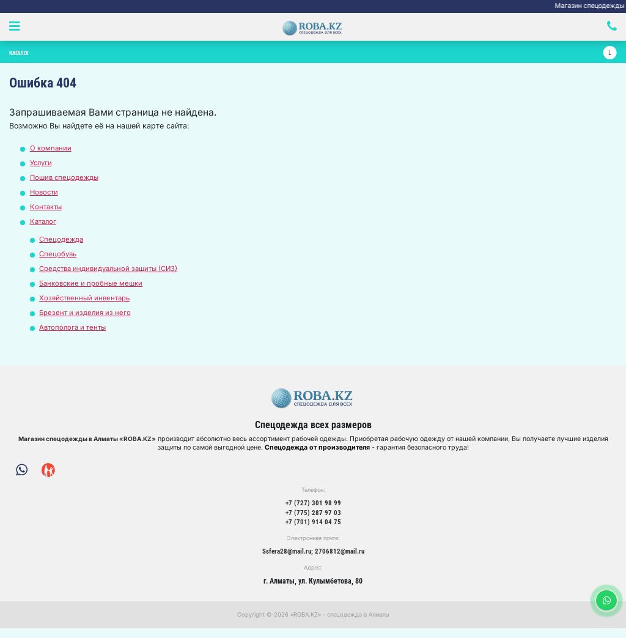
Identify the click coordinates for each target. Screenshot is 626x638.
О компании (51, 152)
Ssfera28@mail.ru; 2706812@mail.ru (313, 560)
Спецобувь (59, 258)
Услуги (42, 167)
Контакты (47, 211)
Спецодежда (62, 243)
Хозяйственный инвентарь (87, 302)
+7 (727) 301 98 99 (313, 510)
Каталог (44, 226)
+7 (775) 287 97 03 (313, 520)
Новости (45, 196)
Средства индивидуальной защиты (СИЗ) (113, 273)
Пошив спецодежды (66, 182)
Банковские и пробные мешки (93, 287)
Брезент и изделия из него (86, 317)
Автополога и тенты (74, 331)
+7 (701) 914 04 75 (313, 531)
